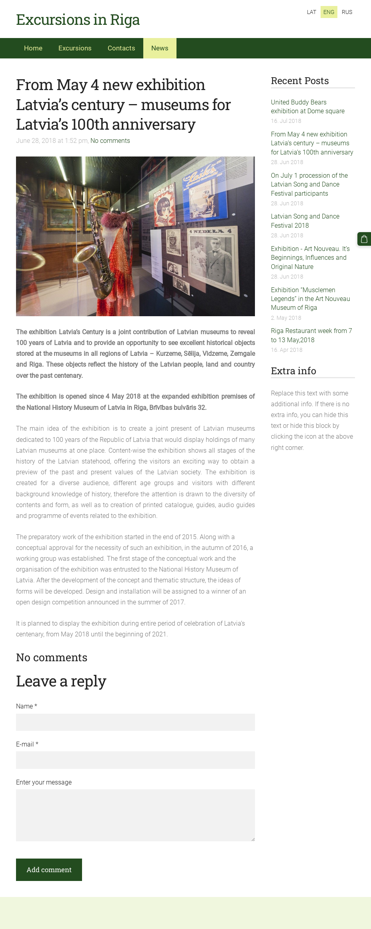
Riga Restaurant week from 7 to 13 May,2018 (311, 335)
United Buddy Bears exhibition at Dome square (308, 106)
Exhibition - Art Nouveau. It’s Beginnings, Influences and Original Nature (310, 258)
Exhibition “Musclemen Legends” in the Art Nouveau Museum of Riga (310, 299)
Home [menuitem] (33, 48)
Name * (26, 706)
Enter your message (44, 782)
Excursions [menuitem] (75, 48)
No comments (110, 140)
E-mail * (27, 744)
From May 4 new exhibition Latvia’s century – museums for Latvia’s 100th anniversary (312, 143)
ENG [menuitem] (329, 12)
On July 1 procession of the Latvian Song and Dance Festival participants (309, 184)
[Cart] (364, 239)
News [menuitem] (159, 48)
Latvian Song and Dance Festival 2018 (305, 221)
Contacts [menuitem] (121, 48)
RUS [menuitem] (347, 12)
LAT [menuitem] (311, 12)
